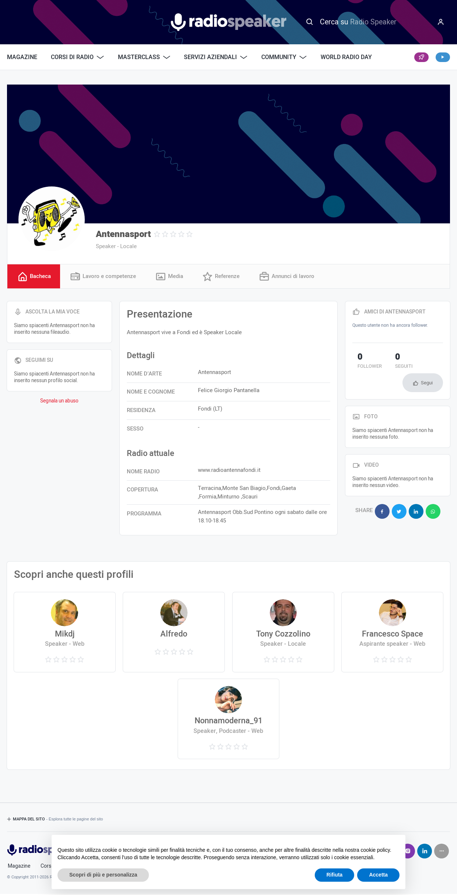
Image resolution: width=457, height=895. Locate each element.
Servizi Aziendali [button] (215, 57)
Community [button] (284, 57)
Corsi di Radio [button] (77, 57)
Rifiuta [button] (335, 875)
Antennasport (123, 234)
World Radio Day (346, 57)
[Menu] (441, 22)
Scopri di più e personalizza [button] (103, 875)
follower (364, 362)
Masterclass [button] (144, 57)
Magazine (22, 57)
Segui (427, 363)
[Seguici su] (441, 852)
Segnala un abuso (59, 402)
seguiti (389, 362)
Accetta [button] (378, 875)
